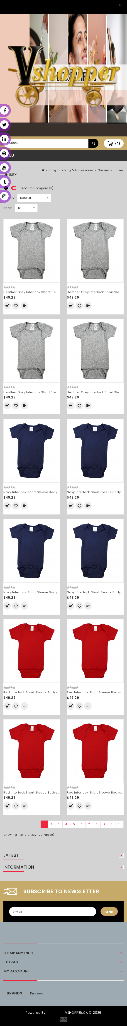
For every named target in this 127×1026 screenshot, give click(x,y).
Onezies (104, 170)
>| (119, 824)
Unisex (119, 170)
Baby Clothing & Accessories (71, 170)
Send (109, 912)
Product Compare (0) (37, 188)
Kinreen (36, 993)
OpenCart (55, 1012)
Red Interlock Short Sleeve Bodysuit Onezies (39, 692)
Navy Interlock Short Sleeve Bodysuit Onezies (40, 492)
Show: (8, 208)
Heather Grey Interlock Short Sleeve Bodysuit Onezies (47, 292)
